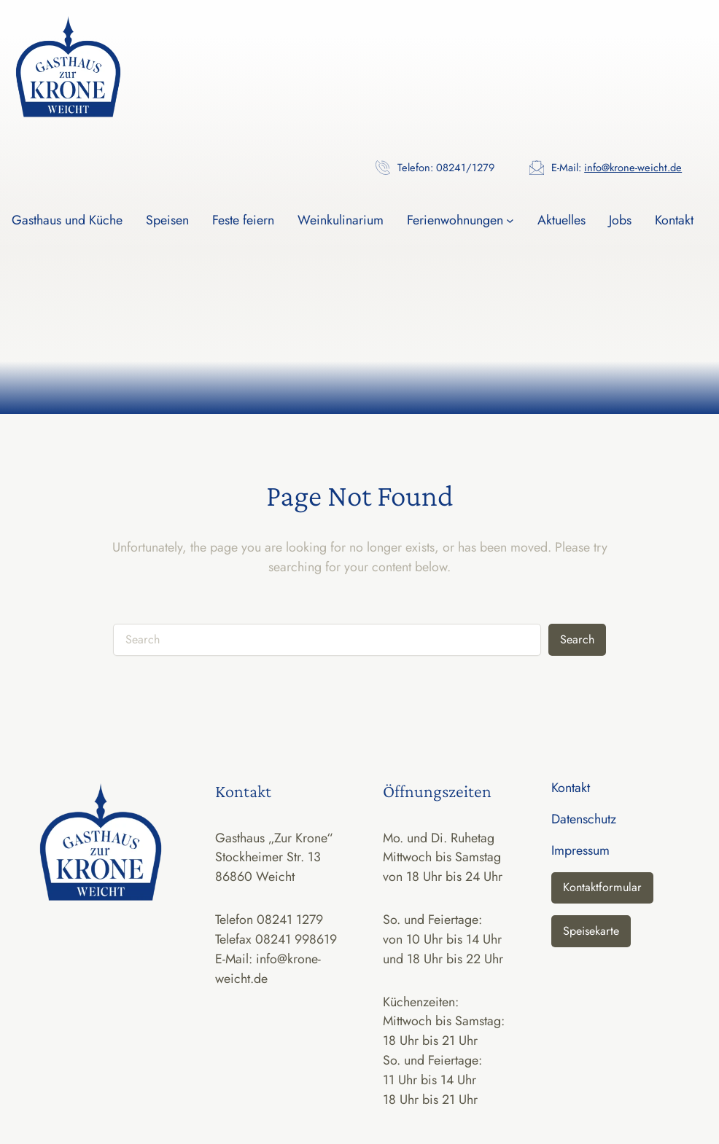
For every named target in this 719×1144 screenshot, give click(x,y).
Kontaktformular (602, 887)
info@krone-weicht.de (633, 167)
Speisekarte (591, 930)
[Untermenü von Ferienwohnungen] (510, 220)
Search (577, 639)
